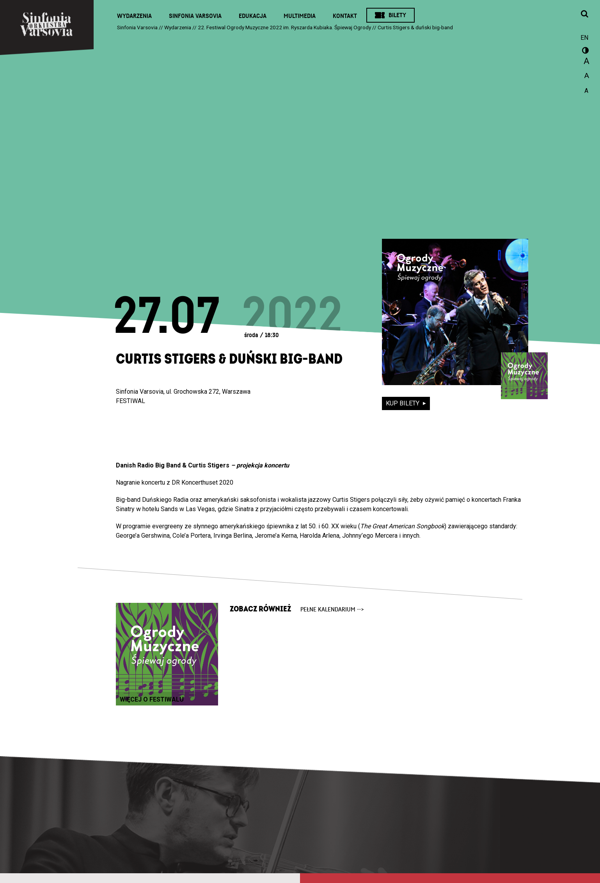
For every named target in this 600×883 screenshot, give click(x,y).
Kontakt (345, 16)
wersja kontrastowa (584, 51)
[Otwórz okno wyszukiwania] (584, 14)
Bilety (397, 15)
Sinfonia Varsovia (195, 16)
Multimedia (300, 16)
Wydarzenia (134, 16)
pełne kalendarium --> (332, 609)
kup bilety (403, 403)
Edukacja (252, 16)
